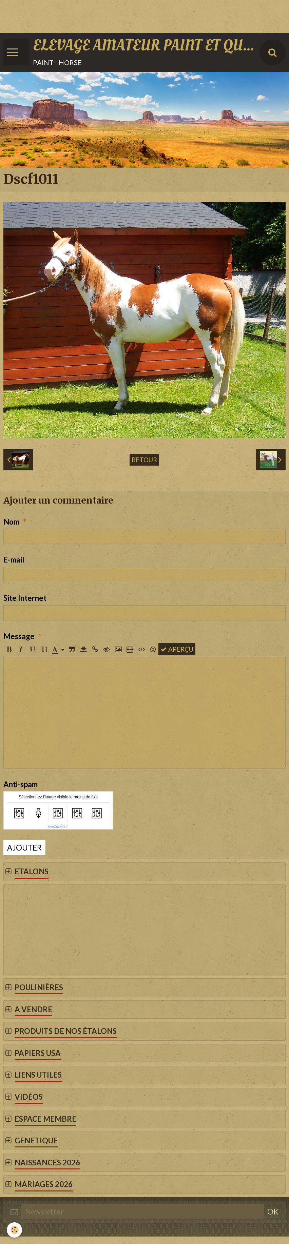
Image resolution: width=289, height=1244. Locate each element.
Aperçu (176, 649)
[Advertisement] (123, 15)
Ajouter (24, 847)
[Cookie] (14, 1230)
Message (19, 636)
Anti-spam (20, 784)
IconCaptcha (56, 826)
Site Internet (24, 598)
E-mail (13, 559)
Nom (11, 521)
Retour (144, 460)
